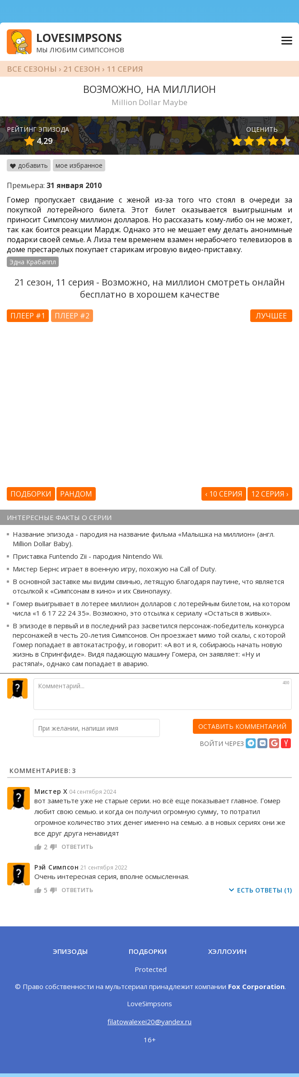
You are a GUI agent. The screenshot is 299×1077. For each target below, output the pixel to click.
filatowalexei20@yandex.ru (149, 1021)
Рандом (76, 494)
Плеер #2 (72, 316)
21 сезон (81, 69)
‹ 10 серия (224, 494)
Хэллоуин (227, 951)
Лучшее (271, 316)
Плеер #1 (27, 316)
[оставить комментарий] (242, 726)
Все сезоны (32, 69)
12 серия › (270, 494)
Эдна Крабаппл (32, 262)
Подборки (30, 494)
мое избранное (79, 165)
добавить (28, 165)
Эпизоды (70, 951)
